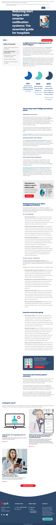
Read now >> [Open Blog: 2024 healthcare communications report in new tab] (5, 481)
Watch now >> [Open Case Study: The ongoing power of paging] (5, 441)
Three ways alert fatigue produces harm (9, 52)
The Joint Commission (27, 58)
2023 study (50, 118)
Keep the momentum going (9, 59)
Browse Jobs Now (47, 519)
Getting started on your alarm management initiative (10, 56)
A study (24, 148)
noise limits (39, 173)
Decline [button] (48, 7)
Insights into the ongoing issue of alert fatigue (11, 48)
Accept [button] (43, 7)
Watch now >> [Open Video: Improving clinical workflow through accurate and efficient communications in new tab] (32, 446)
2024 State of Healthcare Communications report (36, 140)
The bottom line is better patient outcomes (10, 62)
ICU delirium (50, 163)
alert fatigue (49, 47)
